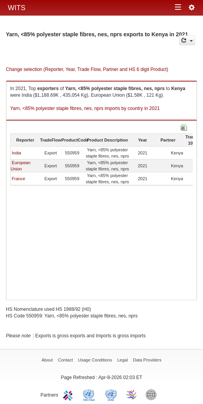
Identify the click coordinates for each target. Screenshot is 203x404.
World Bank (153, 394)
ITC (69, 394)
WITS (16, 8)
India (16, 153)
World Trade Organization (132, 394)
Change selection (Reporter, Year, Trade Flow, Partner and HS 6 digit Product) (87, 69)
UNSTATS (111, 394)
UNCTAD (90, 394)
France (18, 178)
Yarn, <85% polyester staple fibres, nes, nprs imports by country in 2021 (85, 108)
